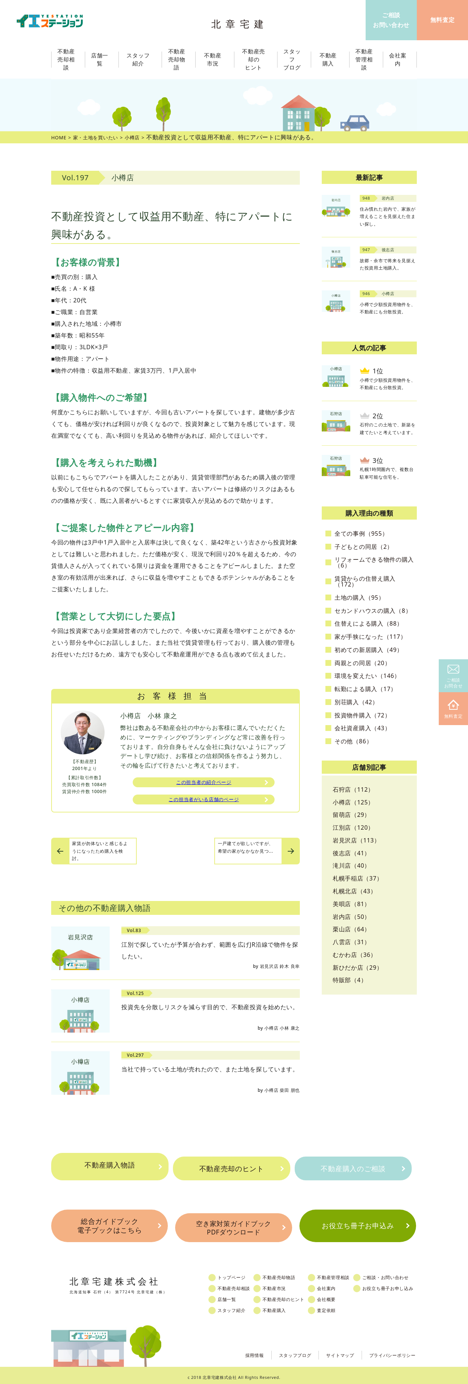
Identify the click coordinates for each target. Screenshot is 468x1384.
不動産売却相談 (238, 1285)
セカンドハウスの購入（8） (373, 611)
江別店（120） (353, 827)
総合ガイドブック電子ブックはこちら (109, 1225)
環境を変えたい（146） (367, 676)
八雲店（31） (351, 942)
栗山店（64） (351, 929)
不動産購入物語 (109, 1168)
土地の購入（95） (360, 597)
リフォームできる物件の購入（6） (374, 562)
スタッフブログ (281, 1350)
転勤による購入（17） (366, 689)
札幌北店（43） (355, 891)
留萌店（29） (351, 815)
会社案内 (337, 1285)
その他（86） (353, 741)
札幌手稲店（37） (358, 878)
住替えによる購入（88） (369, 623)
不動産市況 (214, 59)
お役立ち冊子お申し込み (402, 1285)
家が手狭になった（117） (371, 637)
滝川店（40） (351, 865)
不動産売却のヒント (231, 1168)
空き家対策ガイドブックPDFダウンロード (234, 1225)
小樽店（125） (353, 802)
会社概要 (337, 1296)
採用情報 (236, 1350)
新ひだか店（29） (358, 967)
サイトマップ (330, 1350)
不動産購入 (281, 1307)
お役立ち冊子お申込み (358, 1225)
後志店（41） (351, 853)
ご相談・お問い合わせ (400, 1274)
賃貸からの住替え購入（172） (365, 581)
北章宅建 (241, 22)
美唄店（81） (351, 904)
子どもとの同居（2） (364, 547)
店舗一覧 (231, 1296)
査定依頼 (337, 1307)
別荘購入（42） (356, 702)
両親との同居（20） (362, 663)
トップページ (236, 1274)
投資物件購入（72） (362, 715)
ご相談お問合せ (453, 677)
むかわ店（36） (355, 955)
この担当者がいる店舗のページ (203, 802)
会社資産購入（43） (362, 728)
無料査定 (453, 709)
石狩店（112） (353, 789)
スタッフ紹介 (236, 1307)
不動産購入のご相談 (353, 1168)
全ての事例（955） (361, 533)
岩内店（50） (351, 917)
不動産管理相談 (344, 1274)
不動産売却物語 (286, 1274)
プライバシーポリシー (389, 1350)
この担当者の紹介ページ (204, 783)
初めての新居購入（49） (369, 650)
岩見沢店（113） (356, 840)
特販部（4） (350, 980)
